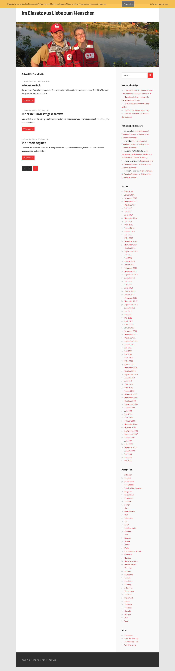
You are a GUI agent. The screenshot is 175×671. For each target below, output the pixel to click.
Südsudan (128, 604)
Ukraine (127, 614)
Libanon (127, 538)
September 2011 (131, 341)
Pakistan (127, 571)
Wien (126, 621)
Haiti (126, 514)
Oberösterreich (130, 564)
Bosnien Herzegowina (132, 488)
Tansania (128, 608)
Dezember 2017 (130, 198)
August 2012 (129, 308)
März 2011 (128, 361)
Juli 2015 (128, 234)
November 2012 (130, 301)
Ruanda (127, 578)
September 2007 (131, 434)
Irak (126, 521)
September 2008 (131, 431)
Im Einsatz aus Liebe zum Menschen (58, 13)
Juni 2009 (128, 414)
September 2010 (131, 374)
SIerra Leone (129, 591)
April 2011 (128, 358)
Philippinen (128, 574)
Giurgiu (127, 505)
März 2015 (128, 238)
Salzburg (127, 584)
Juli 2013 (128, 281)
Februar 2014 (129, 261)
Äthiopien (128, 475)
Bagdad (127, 478)
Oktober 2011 (129, 338)
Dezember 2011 (130, 331)
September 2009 (131, 404)
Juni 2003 (128, 457)
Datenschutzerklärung (159, 4)
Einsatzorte (128, 498)
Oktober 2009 (130, 401)
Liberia (127, 541)
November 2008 (131, 424)
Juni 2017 (128, 211)
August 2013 (129, 278)
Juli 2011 (128, 348)
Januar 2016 (129, 228)
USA (126, 617)
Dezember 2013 (130, 268)
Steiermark (128, 598)
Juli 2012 (128, 311)
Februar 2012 (129, 324)
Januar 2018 (129, 195)
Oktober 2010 (130, 371)
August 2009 (129, 407)
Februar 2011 (129, 364)
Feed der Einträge (131, 638)
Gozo (126, 508)
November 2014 (130, 245)
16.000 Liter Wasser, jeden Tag (136, 110)
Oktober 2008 (130, 427)
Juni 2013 (128, 284)
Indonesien (128, 518)
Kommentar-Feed (131, 641)
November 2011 (130, 334)
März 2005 (128, 444)
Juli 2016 (128, 221)
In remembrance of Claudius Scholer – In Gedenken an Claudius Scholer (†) (135, 134)
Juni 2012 (128, 314)
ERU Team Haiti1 (43, 82)
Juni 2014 (128, 258)
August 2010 (129, 378)
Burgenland (129, 495)
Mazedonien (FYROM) (132, 551)
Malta (126, 548)
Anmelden (128, 635)
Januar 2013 (129, 294)
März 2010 (128, 387)
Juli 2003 (128, 454)
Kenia (126, 524)
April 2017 (128, 215)
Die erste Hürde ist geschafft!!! (42, 114)
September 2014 (131, 251)
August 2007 (129, 437)
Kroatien (127, 531)
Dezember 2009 (130, 394)
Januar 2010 (129, 391)
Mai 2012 (128, 318)
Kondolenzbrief (130, 528)
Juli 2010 (128, 381)
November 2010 (130, 367)
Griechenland (129, 511)
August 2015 (129, 231)
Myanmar (128, 554)
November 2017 (130, 201)
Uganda (127, 611)
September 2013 (131, 274)
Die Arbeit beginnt (34, 143)
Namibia (127, 558)
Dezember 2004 (130, 447)
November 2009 (130, 397)
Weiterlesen (27, 100)
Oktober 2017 (129, 205)
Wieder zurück (31, 85)
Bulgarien (128, 491)
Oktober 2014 (129, 248)
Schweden (128, 588)
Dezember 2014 (130, 241)
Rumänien (128, 581)
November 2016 (130, 218)
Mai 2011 (128, 354)
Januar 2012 (129, 328)
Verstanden (128, 4)
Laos (126, 534)
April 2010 (128, 384)
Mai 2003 (128, 461)
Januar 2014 (129, 264)
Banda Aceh (129, 481)
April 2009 (128, 417)
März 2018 (128, 191)
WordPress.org (130, 645)
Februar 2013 (129, 291)
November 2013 (130, 271)
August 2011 (129, 344)
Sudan (126, 601)
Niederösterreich (131, 561)
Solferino (127, 594)
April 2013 (128, 288)
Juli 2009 (128, 411)
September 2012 (131, 304)
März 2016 (128, 225)
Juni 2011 (128, 351)
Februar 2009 (129, 421)
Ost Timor (128, 568)
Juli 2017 (128, 208)
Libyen (127, 544)
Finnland (127, 501)
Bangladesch (129, 485)
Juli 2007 (128, 441)
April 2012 (128, 321)
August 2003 (129, 451)
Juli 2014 (128, 254)
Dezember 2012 (130, 298)
